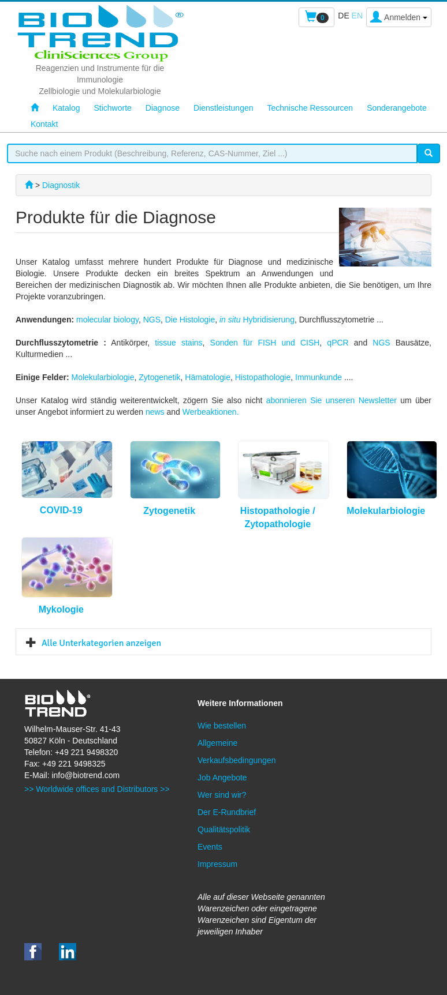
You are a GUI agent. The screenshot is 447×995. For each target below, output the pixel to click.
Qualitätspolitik (224, 829)
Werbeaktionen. (210, 411)
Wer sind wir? (222, 794)
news (156, 411)
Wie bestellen (222, 725)
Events (210, 846)
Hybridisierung (257, 319)
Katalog (66, 107)
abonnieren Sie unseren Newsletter (331, 400)
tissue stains (178, 342)
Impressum (217, 864)
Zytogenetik (159, 377)
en (357, 15)
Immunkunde (319, 377)
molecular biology (107, 319)
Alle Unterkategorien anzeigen (101, 643)
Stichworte (112, 107)
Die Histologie (190, 319)
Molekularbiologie (102, 377)
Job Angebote (222, 777)
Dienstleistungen (223, 107)
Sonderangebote (397, 107)
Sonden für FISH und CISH (265, 342)
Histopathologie (263, 377)
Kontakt (44, 124)
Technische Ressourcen (310, 107)
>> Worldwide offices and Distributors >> (97, 789)
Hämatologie (207, 377)
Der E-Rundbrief (227, 812)
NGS (152, 319)
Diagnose (163, 107)
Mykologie (61, 609)
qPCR (337, 342)
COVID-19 (61, 510)
